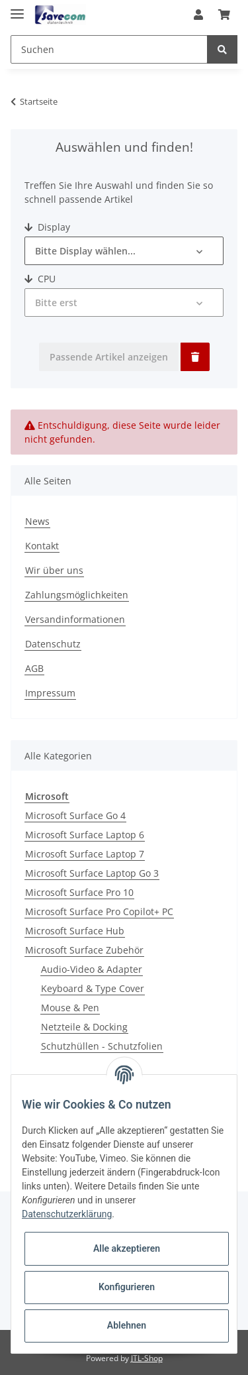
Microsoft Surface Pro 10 (79, 892)
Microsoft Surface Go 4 (75, 815)
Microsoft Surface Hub (74, 930)
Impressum (50, 693)
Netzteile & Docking (84, 1026)
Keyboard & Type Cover (92, 988)
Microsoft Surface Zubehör (84, 950)
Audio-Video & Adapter (91, 969)
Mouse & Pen (70, 1007)
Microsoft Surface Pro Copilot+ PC (99, 911)
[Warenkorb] (224, 14)
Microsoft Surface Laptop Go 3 (92, 873)
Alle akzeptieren (126, 1248)
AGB (34, 668)
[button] (198, 14)
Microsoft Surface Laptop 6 (84, 834)
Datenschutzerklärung (67, 1214)
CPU (40, 278)
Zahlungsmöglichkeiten (76, 594)
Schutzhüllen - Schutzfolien (102, 1046)
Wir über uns (54, 570)
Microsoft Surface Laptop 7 (84, 854)
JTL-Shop (147, 1358)
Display (47, 227)
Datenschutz (53, 643)
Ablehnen (126, 1325)
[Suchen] (109, 49)
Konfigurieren (127, 1287)
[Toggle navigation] (17, 8)
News (37, 521)
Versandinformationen (75, 619)
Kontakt (42, 545)
